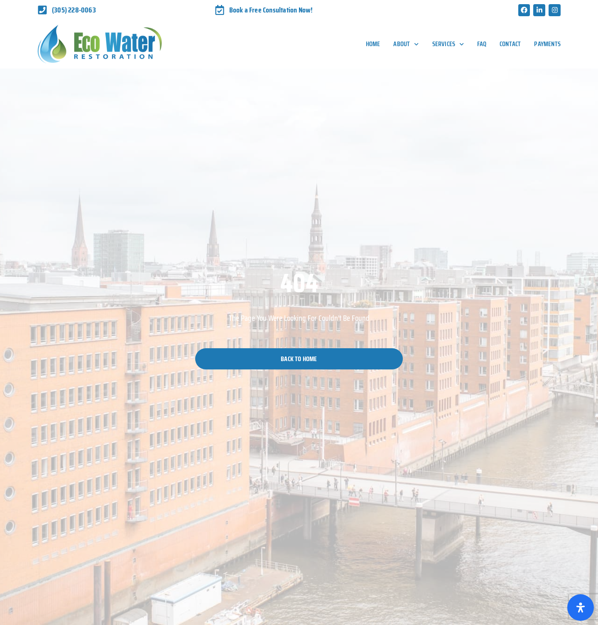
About (406, 44)
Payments (547, 44)
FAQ (481, 44)
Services (448, 44)
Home (373, 44)
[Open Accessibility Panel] (580, 607)
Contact (510, 44)
